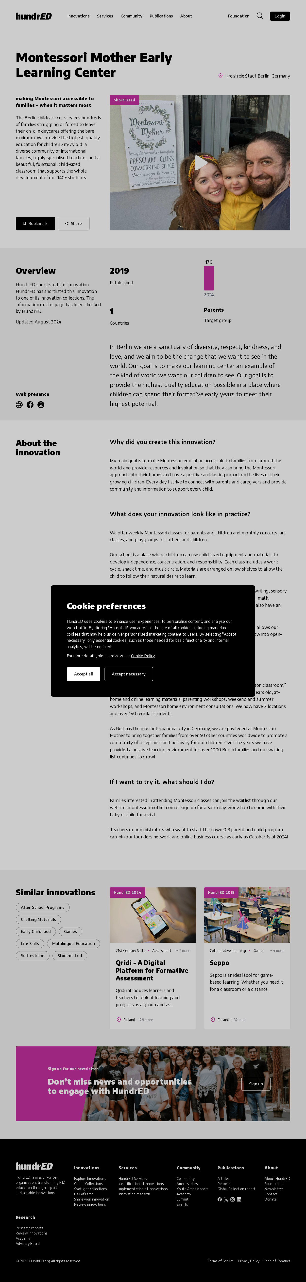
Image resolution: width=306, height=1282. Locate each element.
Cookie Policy (143, 655)
